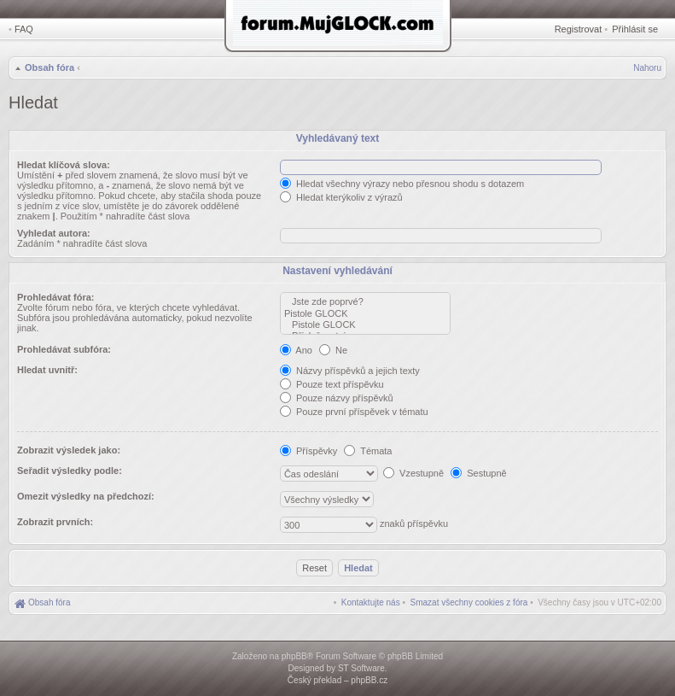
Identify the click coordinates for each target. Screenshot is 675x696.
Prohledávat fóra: (55, 297)
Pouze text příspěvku (332, 384)
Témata (368, 451)
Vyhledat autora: (53, 233)
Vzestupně (413, 473)
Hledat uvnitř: (47, 370)
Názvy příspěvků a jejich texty (350, 371)
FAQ (24, 29)
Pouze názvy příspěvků (336, 398)
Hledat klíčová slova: (63, 165)
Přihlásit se (635, 29)
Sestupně (479, 473)
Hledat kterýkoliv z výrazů (341, 197)
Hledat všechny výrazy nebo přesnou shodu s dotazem (402, 183)
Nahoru (647, 68)
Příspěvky (308, 451)
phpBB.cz (369, 680)
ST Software (361, 668)
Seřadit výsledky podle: (69, 470)
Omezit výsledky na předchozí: (85, 496)
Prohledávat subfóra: (64, 349)
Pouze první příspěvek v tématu (354, 411)
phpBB (294, 656)
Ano (296, 350)
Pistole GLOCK (365, 313)
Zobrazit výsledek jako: (68, 450)
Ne (333, 350)
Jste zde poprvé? (365, 301)
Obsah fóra (49, 67)
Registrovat (578, 29)
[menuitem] (469, 602)
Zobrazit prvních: (55, 522)
